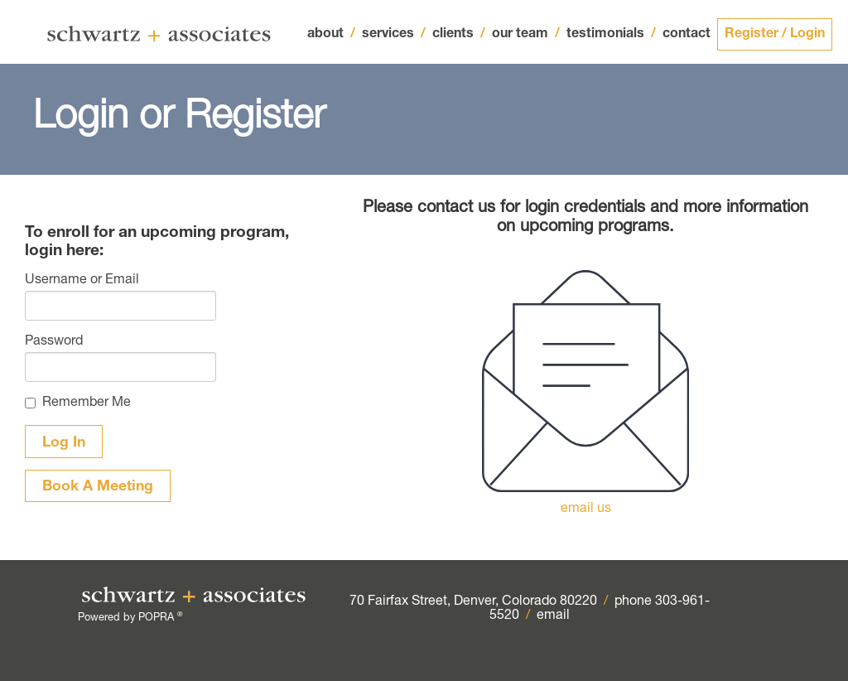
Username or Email (82, 280)
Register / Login (775, 34)
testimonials (611, 34)
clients (458, 34)
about (331, 34)
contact (686, 34)
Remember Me (86, 403)
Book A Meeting (97, 487)
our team (526, 35)
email (553, 616)
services (394, 35)
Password (54, 342)
